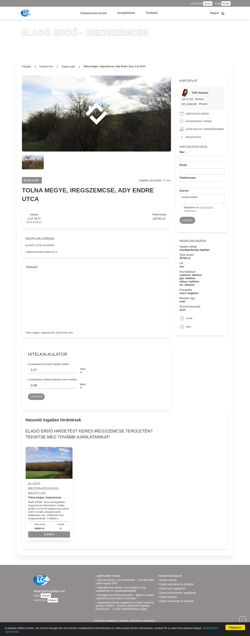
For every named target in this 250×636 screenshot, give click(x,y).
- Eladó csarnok (167, 580)
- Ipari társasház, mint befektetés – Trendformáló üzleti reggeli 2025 (125, 581)
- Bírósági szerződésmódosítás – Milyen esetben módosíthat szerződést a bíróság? (125, 597)
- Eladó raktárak (167, 597)
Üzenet (183, 190)
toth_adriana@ (189, 104)
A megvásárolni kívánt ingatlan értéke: (48, 364)
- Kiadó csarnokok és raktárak (176, 601)
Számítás (36, 396)
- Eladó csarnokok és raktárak (176, 584)
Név (182, 152)
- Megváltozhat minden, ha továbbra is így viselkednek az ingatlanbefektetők (121, 589)
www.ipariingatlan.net (49, 591)
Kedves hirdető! (201, 199)
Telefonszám (187, 177)
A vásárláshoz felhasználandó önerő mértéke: (53, 379)
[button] (93, 13)
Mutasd (207, 3)
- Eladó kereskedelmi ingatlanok (177, 592)
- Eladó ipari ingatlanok (171, 588)
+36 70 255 (187, 99)
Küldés (187, 220)
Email (183, 165)
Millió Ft (83, 371)
